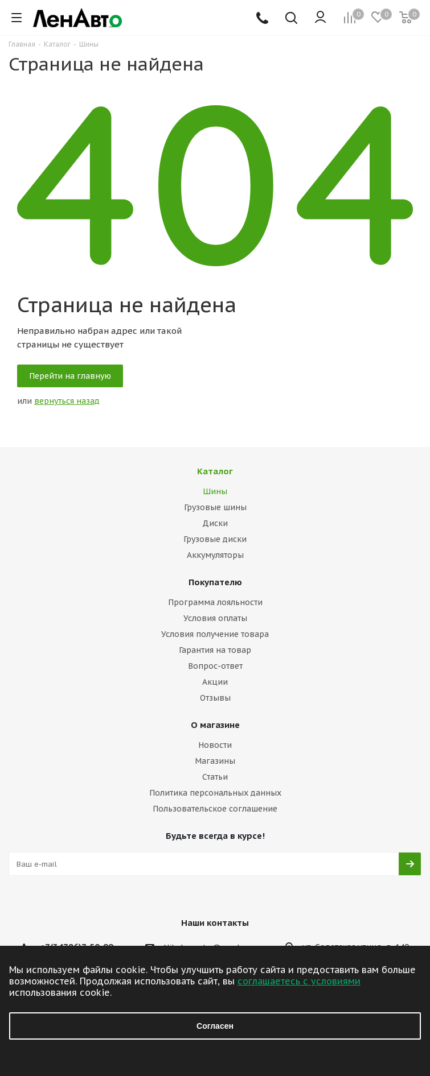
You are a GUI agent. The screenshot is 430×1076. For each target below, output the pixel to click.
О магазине (215, 724)
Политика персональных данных (215, 793)
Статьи (215, 777)
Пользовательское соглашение (215, 809)
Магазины (215, 761)
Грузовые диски (215, 539)
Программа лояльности (215, 602)
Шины (215, 491)
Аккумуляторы (215, 555)
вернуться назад (67, 401)
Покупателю (215, 582)
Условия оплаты (215, 618)
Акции (215, 682)
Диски (215, 523)
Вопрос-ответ (215, 666)
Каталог (215, 471)
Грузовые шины (215, 507)
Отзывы (215, 698)
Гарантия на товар (215, 650)
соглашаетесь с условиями (299, 981)
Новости (215, 745)
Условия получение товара (215, 634)
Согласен (215, 1026)
